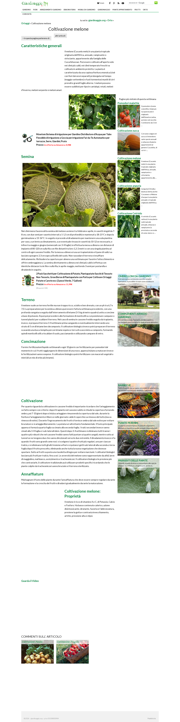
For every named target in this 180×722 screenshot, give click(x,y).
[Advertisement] (50, 20)
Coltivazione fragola (68, 642)
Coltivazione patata (32, 642)
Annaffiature (32, 474)
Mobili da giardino (86, 10)
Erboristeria (70, 10)
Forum (100, 3)
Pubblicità (152, 718)
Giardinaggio (104, 10)
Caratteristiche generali (41, 45)
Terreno (28, 299)
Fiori (35, 10)
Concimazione (33, 341)
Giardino (26, 10)
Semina (27, 156)
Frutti (137, 10)
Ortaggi (25, 23)
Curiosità (26, 14)
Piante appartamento (122, 10)
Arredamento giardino (50, 10)
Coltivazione (32, 400)
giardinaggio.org (97, 20)
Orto (145, 10)
